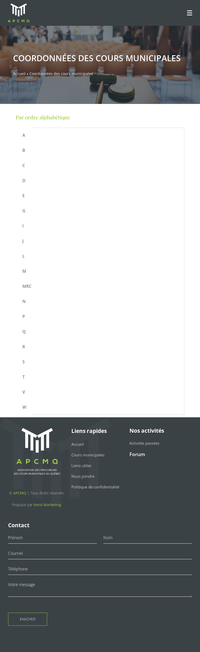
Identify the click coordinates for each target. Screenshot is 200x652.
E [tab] (23, 195)
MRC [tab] (27, 286)
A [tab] (23, 135)
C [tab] (23, 165)
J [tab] (23, 241)
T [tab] (23, 377)
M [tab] (24, 271)
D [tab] (24, 180)
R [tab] (23, 347)
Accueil (19, 73)
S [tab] (23, 362)
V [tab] (23, 392)
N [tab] (24, 301)
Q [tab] (24, 331)
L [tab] (23, 256)
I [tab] (23, 226)
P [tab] (23, 316)
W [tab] (24, 407)
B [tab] (23, 150)
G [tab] (24, 211)
